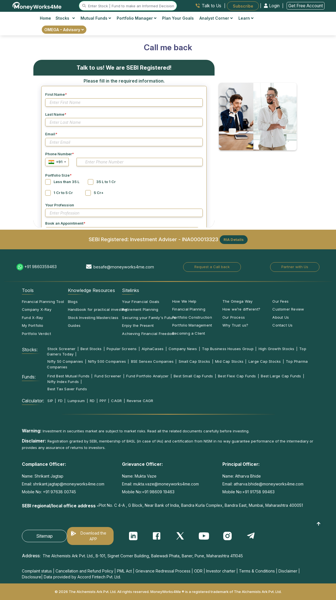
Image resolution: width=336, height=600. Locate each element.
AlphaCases (153, 348)
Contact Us (282, 325)
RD (92, 400)
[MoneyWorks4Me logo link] (37, 5)
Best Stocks (91, 348)
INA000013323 (200, 239)
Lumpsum (76, 400)
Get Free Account (305, 5)
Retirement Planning (140, 309)
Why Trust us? (235, 325)
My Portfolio (32, 325)
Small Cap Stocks (194, 361)
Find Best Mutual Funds (68, 376)
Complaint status (37, 571)
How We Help (184, 301)
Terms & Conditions (257, 571)
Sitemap (44, 536)
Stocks (65, 18)
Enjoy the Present (138, 325)
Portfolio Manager (137, 18)
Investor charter (220, 571)
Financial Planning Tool (43, 301)
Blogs (73, 301)
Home (45, 18)
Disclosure (31, 576)
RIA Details (234, 239)
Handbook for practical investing (97, 309)
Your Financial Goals (140, 301)
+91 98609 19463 (158, 491)
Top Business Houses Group (228, 348)
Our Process (233, 317)
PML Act (124, 571)
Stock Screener (61, 348)
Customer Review (288, 309)
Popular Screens (122, 348)
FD (60, 400)
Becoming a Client (188, 333)
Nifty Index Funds (63, 381)
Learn (246, 18)
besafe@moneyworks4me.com (123, 266)
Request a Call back (212, 266)
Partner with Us (294, 266)
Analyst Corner (216, 18)
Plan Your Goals (178, 18)
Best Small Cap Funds (193, 376)
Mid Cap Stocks (229, 361)
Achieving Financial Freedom (148, 333)
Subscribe (243, 5)
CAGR (116, 400)
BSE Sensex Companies (152, 361)
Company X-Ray (36, 309)
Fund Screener (108, 376)
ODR (198, 571)
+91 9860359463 (40, 266)
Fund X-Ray (32, 317)
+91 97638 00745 (59, 491)
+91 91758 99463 (258, 491)
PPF (103, 400)
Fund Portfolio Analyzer (147, 376)
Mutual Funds (95, 18)
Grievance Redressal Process (162, 571)
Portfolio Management (192, 325)
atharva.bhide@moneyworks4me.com (268, 484)
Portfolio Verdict (36, 333)
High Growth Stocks (276, 348)
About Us (280, 317)
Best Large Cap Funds (281, 376)
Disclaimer (288, 571)
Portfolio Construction (192, 317)
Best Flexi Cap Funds (237, 376)
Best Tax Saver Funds (67, 389)
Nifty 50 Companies (65, 361)
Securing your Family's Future (149, 317)
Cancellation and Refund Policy (84, 571)
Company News (183, 348)
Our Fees (280, 301)
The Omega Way (237, 301)
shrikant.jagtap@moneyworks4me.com (68, 484)
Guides (74, 325)
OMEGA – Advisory (64, 29)
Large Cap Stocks (264, 361)
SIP (50, 400)
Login (272, 5)
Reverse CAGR (140, 400)
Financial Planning (188, 309)
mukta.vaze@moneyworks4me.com (166, 484)
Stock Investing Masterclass (93, 317)
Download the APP (93, 536)
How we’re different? (241, 309)
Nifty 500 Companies (107, 361)
